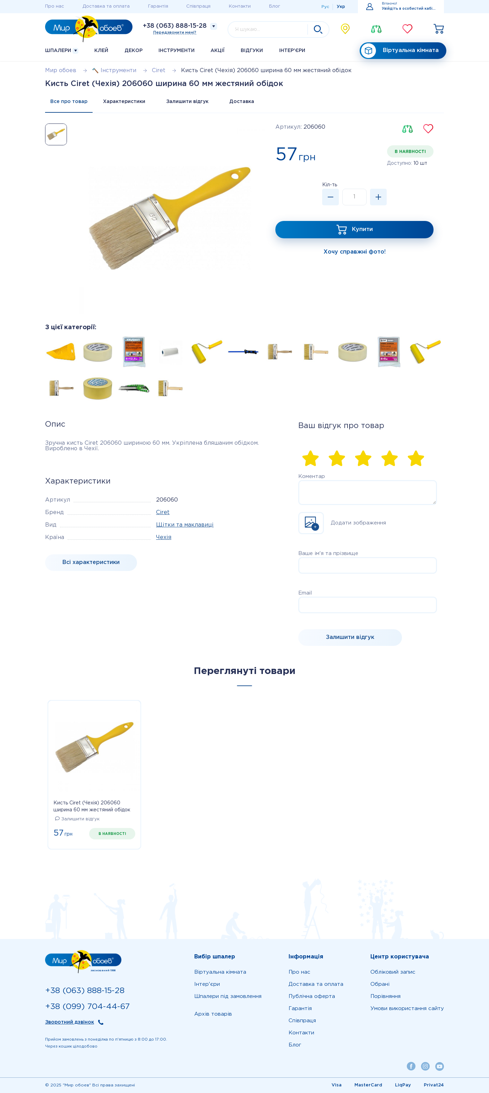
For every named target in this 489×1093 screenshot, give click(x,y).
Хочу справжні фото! (355, 252)
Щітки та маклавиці (185, 525)
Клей (101, 51)
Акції (218, 51)
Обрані (379, 984)
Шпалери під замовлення (227, 996)
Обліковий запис (392, 972)
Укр (341, 7)
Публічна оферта (312, 996)
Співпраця (198, 6)
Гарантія (158, 6)
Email (305, 593)
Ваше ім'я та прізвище (328, 553)
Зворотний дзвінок (69, 1022)
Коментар (311, 476)
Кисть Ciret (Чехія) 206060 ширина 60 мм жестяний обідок (91, 806)
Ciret (163, 512)
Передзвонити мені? (174, 32)
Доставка (241, 102)
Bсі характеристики (91, 562)
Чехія (163, 537)
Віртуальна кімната (400, 50)
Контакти (240, 6)
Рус (325, 7)
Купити (362, 229)
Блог (274, 6)
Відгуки (252, 51)
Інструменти (176, 51)
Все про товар (68, 102)
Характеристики (124, 102)
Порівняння (385, 996)
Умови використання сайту (407, 1008)
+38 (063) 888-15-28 (175, 26)
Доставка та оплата (106, 6)
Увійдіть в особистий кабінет (409, 8)
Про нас (54, 6)
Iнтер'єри (292, 51)
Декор (134, 51)
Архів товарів (213, 1014)
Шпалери (61, 51)
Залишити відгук (187, 102)
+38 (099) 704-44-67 (87, 1006)
